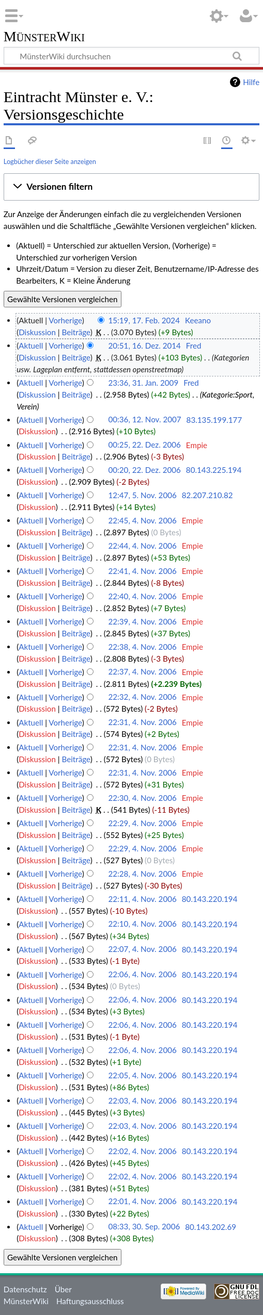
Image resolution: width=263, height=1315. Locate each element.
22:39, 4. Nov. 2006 (142, 621)
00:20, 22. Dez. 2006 (144, 469)
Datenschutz (25, 1289)
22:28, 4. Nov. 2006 (142, 873)
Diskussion (37, 332)
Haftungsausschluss (90, 1301)
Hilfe (251, 82)
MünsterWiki (44, 36)
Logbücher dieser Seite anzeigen (50, 161)
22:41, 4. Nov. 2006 (142, 571)
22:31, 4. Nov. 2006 (142, 722)
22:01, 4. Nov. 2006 (142, 1201)
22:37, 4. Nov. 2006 (142, 672)
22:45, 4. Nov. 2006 (142, 520)
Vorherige (65, 320)
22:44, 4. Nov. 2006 (142, 545)
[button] (131, 187)
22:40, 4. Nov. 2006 (142, 596)
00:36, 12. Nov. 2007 (144, 419)
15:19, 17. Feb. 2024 (144, 320)
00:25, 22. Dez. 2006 (144, 445)
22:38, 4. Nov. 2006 (142, 646)
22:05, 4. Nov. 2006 (142, 1075)
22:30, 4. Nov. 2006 (142, 797)
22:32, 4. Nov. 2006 (142, 697)
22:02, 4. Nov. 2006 (142, 1151)
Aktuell (31, 345)
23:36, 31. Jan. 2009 (143, 382)
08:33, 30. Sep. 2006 (144, 1226)
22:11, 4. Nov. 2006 (142, 898)
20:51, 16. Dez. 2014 (144, 345)
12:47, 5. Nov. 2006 (142, 495)
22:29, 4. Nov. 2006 (142, 823)
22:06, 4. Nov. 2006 (142, 974)
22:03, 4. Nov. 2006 (142, 1100)
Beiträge (75, 332)
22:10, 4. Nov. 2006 (142, 924)
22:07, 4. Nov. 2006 (142, 949)
